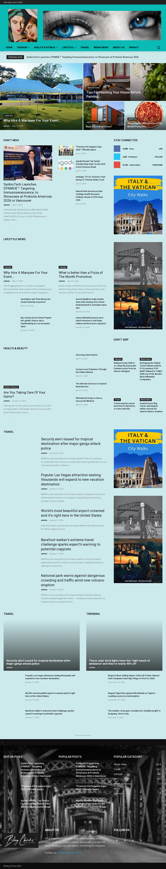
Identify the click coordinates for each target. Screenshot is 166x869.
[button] (158, 47)
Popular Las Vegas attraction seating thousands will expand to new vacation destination (72, 479)
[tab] (83, 742)
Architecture (93, 88)
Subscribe (157, 165)
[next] (157, 57)
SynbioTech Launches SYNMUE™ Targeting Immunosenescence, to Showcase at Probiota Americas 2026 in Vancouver (28, 192)
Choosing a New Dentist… (87, 355)
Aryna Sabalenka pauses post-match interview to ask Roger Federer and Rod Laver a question (91, 321)
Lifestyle (9, 116)
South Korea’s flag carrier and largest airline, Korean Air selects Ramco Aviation (151, 407)
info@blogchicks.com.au (70, 852)
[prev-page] (6, 227)
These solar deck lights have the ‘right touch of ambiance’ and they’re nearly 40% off (119, 662)
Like (160, 148)
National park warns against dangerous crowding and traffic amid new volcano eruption (73, 580)
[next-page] (11, 227)
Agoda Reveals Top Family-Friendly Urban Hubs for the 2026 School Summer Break (90, 164)
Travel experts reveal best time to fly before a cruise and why (124, 406)
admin (7, 205)
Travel (117, 399)
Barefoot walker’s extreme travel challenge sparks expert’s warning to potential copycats (70, 544)
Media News (10, 179)
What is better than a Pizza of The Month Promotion (81, 275)
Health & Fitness (11, 387)
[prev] (152, 57)
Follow (158, 157)
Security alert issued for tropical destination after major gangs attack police (71, 443)
